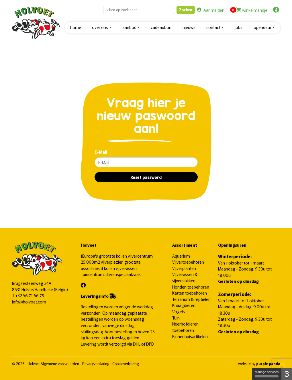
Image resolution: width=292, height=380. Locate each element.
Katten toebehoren (189, 293)
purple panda (268, 363)
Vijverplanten (184, 268)
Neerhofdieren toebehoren (185, 327)
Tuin (176, 318)
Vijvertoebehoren (188, 262)
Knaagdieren (183, 305)
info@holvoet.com (29, 302)
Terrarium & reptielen (191, 299)
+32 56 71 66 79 (29, 295)
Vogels (178, 311)
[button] (102, 28)
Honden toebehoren (190, 287)
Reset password (146, 177)
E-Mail (101, 152)
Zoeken (185, 9)
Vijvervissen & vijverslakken (184, 277)
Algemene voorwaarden (60, 363)
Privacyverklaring (96, 363)
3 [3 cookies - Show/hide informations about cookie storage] (286, 374)
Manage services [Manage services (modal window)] (267, 373)
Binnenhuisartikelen (190, 336)
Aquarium (181, 256)
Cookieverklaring (125, 363)
